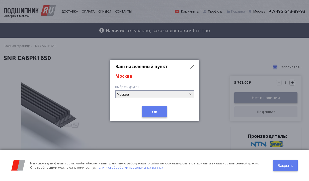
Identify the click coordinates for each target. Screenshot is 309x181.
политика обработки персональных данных (130, 167)
